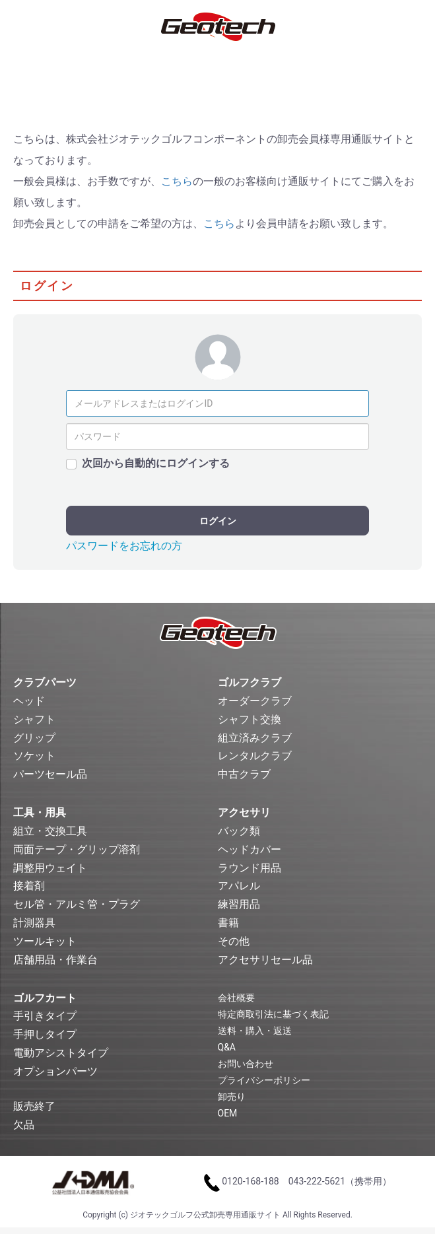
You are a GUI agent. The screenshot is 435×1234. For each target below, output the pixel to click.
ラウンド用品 (249, 868)
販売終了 (34, 1106)
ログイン (217, 521)
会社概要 (236, 997)
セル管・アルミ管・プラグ (76, 904)
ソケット (34, 755)
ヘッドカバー (249, 849)
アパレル (239, 885)
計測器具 (34, 922)
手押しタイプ (45, 1034)
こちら (177, 181)
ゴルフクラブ (249, 682)
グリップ (34, 738)
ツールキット (45, 941)
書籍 (228, 922)
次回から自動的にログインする (156, 463)
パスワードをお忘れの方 (124, 545)
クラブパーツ (45, 682)
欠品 (23, 1124)
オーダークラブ (255, 701)
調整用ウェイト (50, 868)
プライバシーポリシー (264, 1080)
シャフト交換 (249, 719)
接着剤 (29, 885)
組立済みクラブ (255, 738)
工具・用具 (39, 812)
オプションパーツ (55, 1071)
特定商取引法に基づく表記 (273, 1014)
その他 (234, 941)
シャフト (34, 719)
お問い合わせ (245, 1063)
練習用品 (239, 904)
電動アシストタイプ (60, 1052)
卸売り (232, 1096)
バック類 (239, 831)
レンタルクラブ (255, 755)
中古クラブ (244, 774)
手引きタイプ (45, 1016)
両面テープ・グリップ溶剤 (76, 849)
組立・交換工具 (50, 831)
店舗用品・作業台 (55, 959)
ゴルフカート (45, 998)
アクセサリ (244, 812)
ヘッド (29, 701)
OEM (228, 1113)
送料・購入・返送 (255, 1030)
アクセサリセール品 (265, 959)
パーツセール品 (50, 774)
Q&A (227, 1047)
